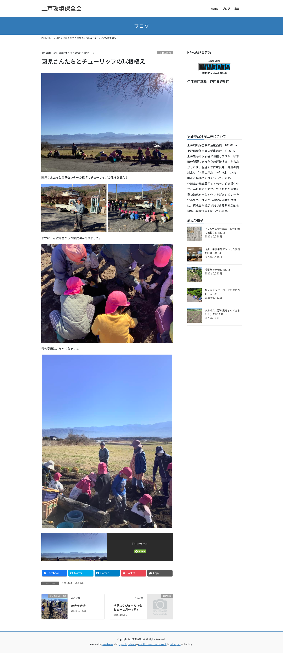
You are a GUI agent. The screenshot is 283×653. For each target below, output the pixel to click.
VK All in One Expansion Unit (152, 644)
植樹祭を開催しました (217, 269)
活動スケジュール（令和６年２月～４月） (128, 607)
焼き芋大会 (78, 605)
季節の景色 (165, 52)
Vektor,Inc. (175, 644)
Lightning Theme (127, 644)
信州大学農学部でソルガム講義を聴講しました (222, 251)
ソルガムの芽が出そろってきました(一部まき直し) (222, 312)
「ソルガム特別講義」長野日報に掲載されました (222, 230)
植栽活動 (79, 583)
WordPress (108, 644)
